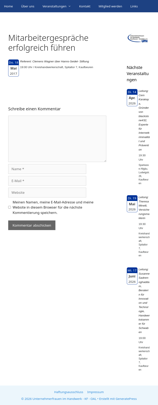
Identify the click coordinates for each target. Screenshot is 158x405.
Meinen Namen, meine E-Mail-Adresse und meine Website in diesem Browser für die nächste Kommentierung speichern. (53, 207)
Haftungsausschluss (68, 392)
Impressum (95, 392)
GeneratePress (126, 399)
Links (134, 6)
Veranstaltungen (58, 6)
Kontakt (84, 6)
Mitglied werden (110, 6)
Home (8, 6)
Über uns (27, 6)
